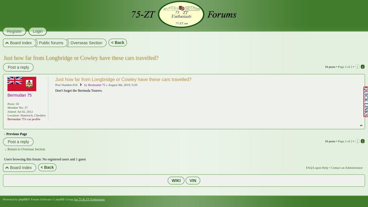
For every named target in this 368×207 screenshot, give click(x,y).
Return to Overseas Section (26, 149)
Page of (345, 66)
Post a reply (18, 67)
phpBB (23, 199)
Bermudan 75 (96, 85)
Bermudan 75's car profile (23, 119)
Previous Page (16, 134)
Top (361, 125)
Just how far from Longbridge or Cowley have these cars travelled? (80, 58)
